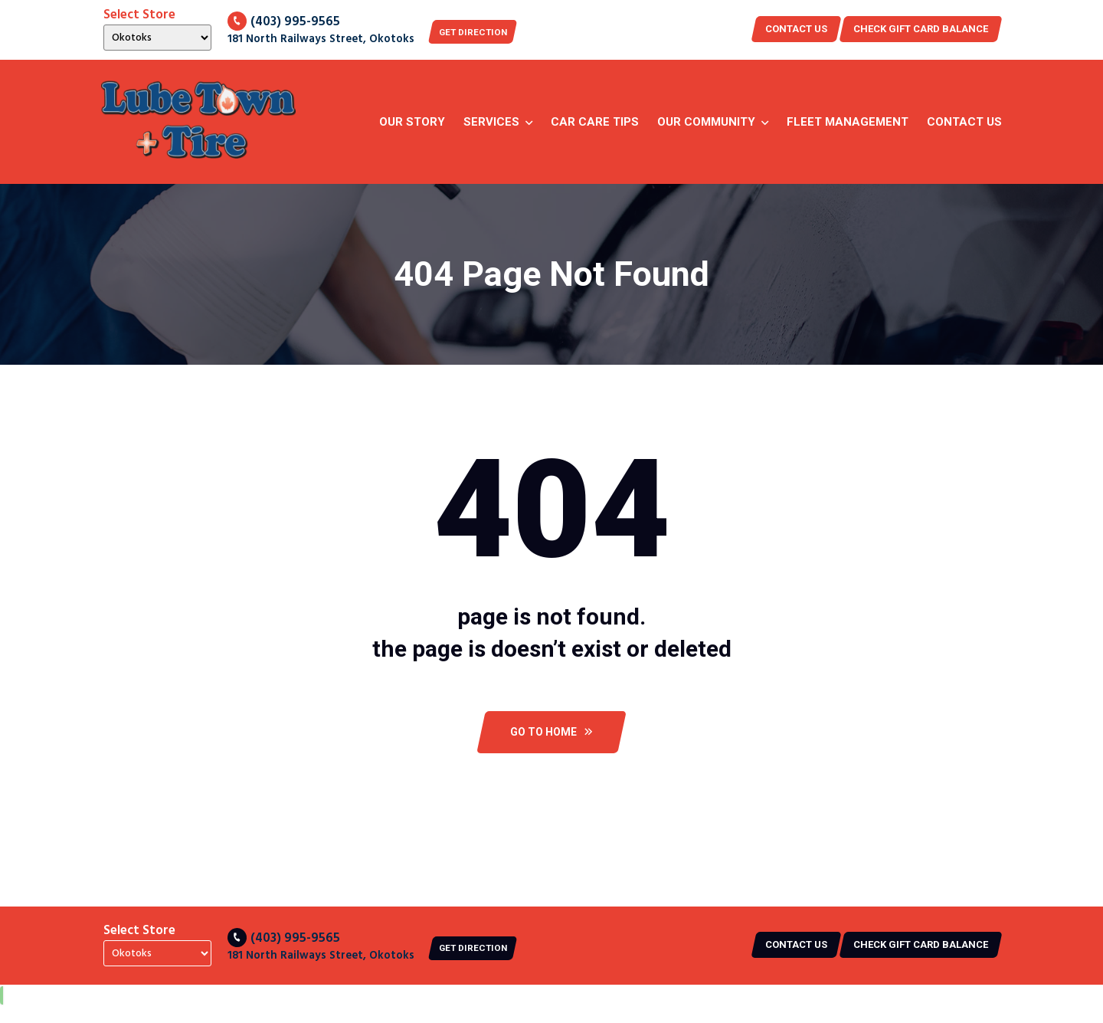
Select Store (139, 15)
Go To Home (551, 749)
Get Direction (481, 32)
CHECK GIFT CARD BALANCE (920, 28)
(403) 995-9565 (283, 21)
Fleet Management (847, 122)
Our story (412, 122)
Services (491, 122)
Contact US (796, 28)
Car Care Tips (595, 122)
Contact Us (964, 122)
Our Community (706, 122)
